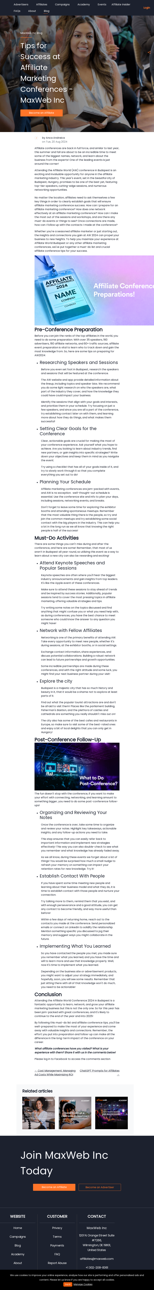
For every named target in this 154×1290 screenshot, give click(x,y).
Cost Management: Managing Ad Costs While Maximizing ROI (55, 1072)
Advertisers (21, 4)
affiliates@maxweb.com (96, 1259)
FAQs (17, 11)
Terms (57, 1237)
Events (102, 4)
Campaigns (62, 4)
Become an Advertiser (99, 1187)
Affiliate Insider (121, 4)
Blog (46, 11)
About (32, 11)
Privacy (57, 1228)
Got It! (68, 1284)
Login (146, 8)
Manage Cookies (83, 1284)
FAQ (57, 1254)
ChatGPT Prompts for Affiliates (99, 1072)
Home (18, 1228)
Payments (57, 1245)
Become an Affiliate (41, 113)
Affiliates (41, 4)
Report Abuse (57, 1263)
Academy (83, 4)
